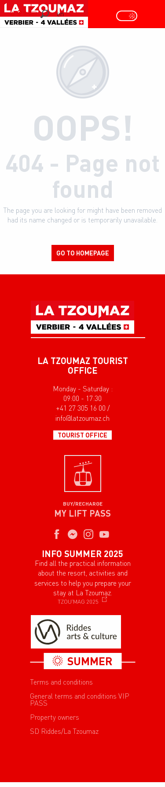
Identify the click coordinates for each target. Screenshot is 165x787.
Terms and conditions (61, 682)
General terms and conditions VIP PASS (79, 699)
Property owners (54, 717)
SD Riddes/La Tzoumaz (64, 731)
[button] (44, 14)
